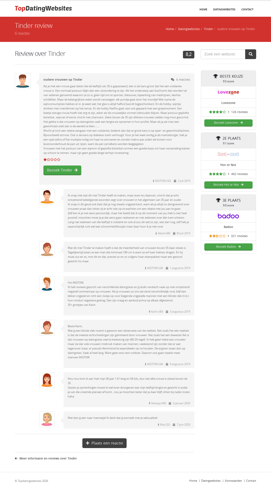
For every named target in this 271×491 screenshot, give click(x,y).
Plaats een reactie (104, 443)
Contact (247, 9)
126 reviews (239, 112)
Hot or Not (228, 165)
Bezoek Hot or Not (228, 184)
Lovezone (228, 103)
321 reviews (239, 236)
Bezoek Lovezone (228, 122)
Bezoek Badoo (228, 246)
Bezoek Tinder (62, 170)
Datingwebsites (224, 9)
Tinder (208, 29)
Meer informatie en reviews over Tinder (46, 458)
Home (203, 9)
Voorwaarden (233, 480)
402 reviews (239, 174)
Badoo (228, 227)
